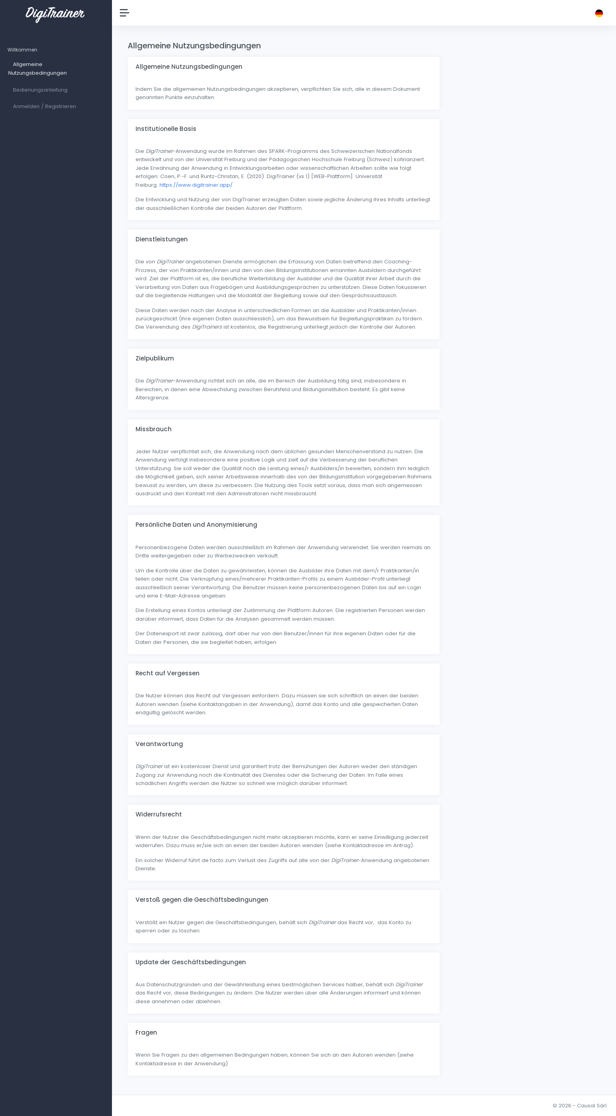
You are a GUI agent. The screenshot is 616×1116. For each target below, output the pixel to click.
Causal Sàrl (592, 1105)
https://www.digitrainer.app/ (198, 185)
